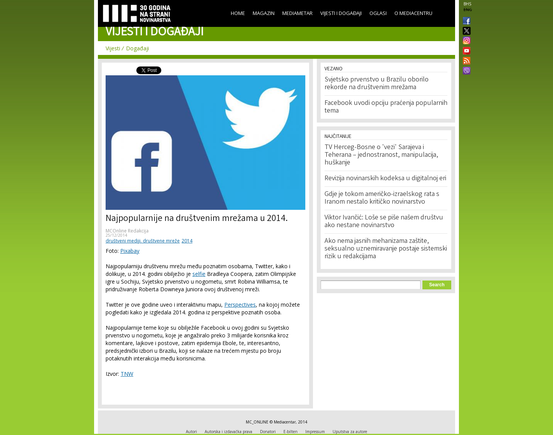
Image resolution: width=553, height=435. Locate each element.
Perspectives (240, 304)
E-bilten (290, 431)
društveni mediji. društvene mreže (143, 240)
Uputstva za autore (350, 431)
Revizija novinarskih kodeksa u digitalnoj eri (385, 179)
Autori (191, 431)
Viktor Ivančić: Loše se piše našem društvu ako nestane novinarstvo (384, 222)
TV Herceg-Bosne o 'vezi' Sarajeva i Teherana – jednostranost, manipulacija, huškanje (381, 155)
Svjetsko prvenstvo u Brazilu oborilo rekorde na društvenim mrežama (377, 84)
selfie (198, 273)
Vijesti (113, 48)
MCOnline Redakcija (127, 230)
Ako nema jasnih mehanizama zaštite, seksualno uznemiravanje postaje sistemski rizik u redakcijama (386, 249)
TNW (127, 373)
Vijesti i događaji (341, 13)
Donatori (268, 431)
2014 (187, 240)
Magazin (264, 13)
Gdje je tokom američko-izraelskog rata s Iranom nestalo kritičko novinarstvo (382, 198)
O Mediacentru (413, 13)
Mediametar (297, 13)
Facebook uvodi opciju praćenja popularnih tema (386, 107)
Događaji (137, 48)
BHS (467, 4)
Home (238, 13)
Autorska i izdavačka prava (228, 431)
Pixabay (129, 250)
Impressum (315, 431)
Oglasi (378, 13)
